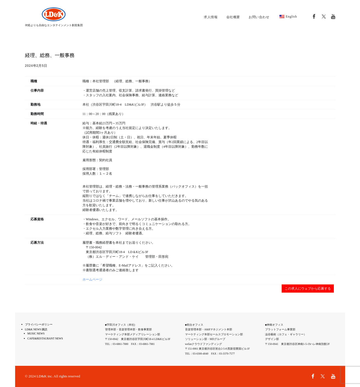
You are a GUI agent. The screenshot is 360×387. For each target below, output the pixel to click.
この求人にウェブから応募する (308, 288)
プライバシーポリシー (39, 324)
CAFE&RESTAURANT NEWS (45, 338)
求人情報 (211, 17)
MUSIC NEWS (36, 333)
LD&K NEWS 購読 (36, 329)
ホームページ (92, 279)
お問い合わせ (259, 17)
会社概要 (233, 17)
